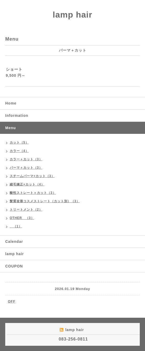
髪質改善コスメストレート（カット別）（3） (45, 201)
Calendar (14, 241)
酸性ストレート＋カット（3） (33, 193)
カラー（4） (19, 151)
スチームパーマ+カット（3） (32, 176)
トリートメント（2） (26, 209)
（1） (16, 226)
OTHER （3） (22, 218)
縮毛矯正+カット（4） (27, 184)
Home (10, 103)
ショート (14, 69)
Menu (10, 128)
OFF (11, 301)
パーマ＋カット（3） (26, 167)
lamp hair (72, 14)
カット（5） (19, 142)
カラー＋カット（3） (26, 159)
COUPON (14, 266)
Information (16, 115)
